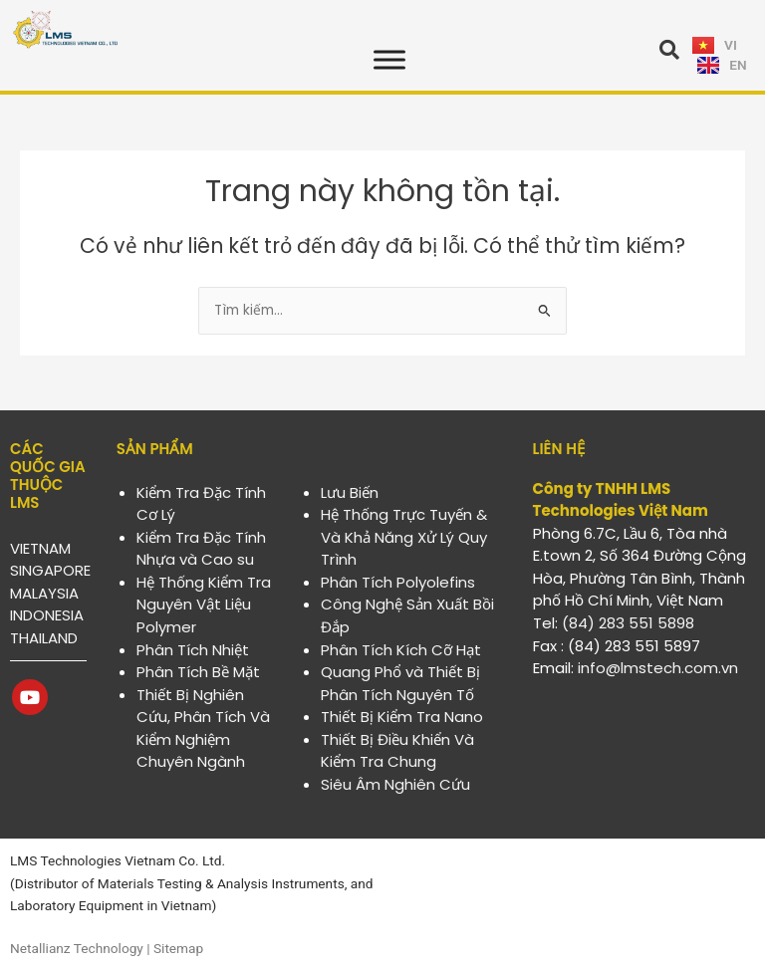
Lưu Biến (350, 492)
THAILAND (44, 637)
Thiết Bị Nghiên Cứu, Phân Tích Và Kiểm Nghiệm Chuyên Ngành (203, 728)
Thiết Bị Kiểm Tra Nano (402, 716)
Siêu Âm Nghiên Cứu (395, 784)
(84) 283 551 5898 (628, 622)
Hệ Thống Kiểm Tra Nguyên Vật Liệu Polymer (203, 604)
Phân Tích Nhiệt (192, 649)
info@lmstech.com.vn (658, 667)
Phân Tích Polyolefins (398, 582)
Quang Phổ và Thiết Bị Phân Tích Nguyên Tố (400, 683)
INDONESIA (47, 615)
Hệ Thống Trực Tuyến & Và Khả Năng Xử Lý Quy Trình (404, 537)
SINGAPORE (50, 570)
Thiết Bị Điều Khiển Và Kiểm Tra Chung (397, 751)
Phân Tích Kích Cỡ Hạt (401, 649)
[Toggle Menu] (389, 59)
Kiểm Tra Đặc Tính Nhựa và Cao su (201, 549)
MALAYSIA (44, 593)
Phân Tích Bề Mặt (198, 671)
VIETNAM (40, 548)
